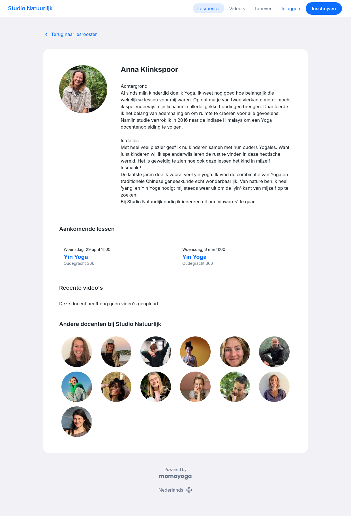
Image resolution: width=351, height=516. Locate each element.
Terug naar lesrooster (70, 34)
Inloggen (291, 8)
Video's (237, 8)
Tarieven (263, 8)
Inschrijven (324, 8)
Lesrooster (208, 8)
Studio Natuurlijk (30, 8)
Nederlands (175, 490)
